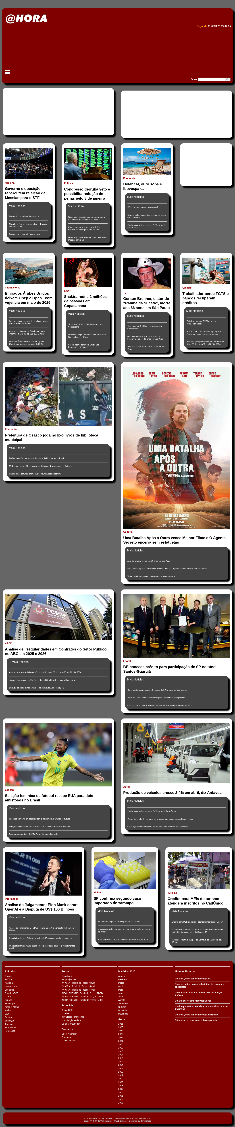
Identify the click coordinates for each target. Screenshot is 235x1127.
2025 (120, 1027)
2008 (120, 1085)
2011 (120, 1075)
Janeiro (121, 976)
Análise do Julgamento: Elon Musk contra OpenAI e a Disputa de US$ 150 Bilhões (27, 332)
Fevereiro (122, 979)
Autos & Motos (12, 1007)
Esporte (8, 1000)
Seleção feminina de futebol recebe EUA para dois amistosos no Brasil (39, 826)
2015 (120, 1061)
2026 (120, 1024)
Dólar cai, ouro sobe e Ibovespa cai (24, 216)
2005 (120, 1096)
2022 (120, 1037)
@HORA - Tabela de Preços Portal (78, 990)
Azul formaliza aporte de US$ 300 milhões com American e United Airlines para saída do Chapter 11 (197, 930)
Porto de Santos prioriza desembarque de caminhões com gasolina (156, 697)
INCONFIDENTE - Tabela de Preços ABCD (82, 993)
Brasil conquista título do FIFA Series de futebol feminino (34, 834)
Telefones (66, 1037)
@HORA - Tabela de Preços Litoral (78, 986)
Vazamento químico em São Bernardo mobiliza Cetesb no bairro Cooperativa (42, 680)
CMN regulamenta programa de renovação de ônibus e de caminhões (157, 826)
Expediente (67, 976)
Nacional (9, 983)
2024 (120, 1030)
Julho (120, 996)
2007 (120, 1089)
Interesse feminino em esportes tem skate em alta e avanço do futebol (40, 819)
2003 (120, 1103)
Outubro (122, 1007)
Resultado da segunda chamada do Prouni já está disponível (35, 473)
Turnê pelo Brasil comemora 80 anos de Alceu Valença (151, 576)
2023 (120, 1034)
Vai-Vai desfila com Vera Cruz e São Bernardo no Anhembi (83, 345)
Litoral (8, 996)
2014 (120, 1065)
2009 (120, 1082)
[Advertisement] (96, 52)
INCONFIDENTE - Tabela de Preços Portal (82, 1000)
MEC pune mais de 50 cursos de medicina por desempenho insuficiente (40, 466)
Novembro (123, 1010)
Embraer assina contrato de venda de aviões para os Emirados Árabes (28, 322)
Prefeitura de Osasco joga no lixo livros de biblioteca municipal (36, 458)
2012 (120, 1072)
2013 (120, 1068)
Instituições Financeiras (73, 1017)
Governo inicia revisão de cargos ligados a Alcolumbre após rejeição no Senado (86, 218)
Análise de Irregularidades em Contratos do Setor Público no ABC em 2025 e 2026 (205, 342)
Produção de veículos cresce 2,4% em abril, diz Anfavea (151, 811)
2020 (120, 1044)
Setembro (123, 1003)
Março (121, 983)
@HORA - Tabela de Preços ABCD (78, 983)
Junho (121, 993)
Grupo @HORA (69, 979)
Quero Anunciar (69, 1034)
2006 (120, 1092)
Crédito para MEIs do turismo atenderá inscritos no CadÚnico (199, 922)
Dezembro (123, 1014)
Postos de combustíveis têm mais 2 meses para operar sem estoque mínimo (160, 819)
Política (8, 979)
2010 (120, 1078)
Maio (120, 990)
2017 (120, 1054)
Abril (120, 986)
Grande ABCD (12, 993)
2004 (120, 1099)
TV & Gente (10, 1027)
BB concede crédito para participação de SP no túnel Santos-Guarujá (157, 690)
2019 (120, 1047)
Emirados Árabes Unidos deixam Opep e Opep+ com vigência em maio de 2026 (26, 342)
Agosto (121, 1000)
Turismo (8, 1024)
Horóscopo (10, 1031)
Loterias (65, 1013)
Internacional (11, 986)
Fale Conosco (68, 1040)
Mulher (8, 1010)
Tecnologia (10, 1003)
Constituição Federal (71, 1020)
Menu (8, 73)
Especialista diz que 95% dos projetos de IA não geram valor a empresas (40, 938)
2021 (120, 1041)
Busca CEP (67, 1010)
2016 (120, 1058)
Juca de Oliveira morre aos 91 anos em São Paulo (149, 561)
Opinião (8, 976)
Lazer (7, 1014)
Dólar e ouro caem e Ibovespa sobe (24, 234)
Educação (9, 1020)
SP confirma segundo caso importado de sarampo (119, 921)
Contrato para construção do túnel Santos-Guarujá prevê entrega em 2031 (160, 705)
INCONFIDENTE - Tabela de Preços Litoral (82, 996)
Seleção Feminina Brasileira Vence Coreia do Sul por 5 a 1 (123, 939)
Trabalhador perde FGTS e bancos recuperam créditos (201, 322)
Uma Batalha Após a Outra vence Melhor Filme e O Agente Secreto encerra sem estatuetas (167, 568)
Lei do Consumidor (71, 1024)
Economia (9, 990)
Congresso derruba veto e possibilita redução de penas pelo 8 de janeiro (84, 228)
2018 (120, 1051)
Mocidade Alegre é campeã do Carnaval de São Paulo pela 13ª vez (87, 335)
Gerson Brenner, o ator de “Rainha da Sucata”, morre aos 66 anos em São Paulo (145, 337)
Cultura (8, 1017)
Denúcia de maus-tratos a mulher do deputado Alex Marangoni (36, 687)
